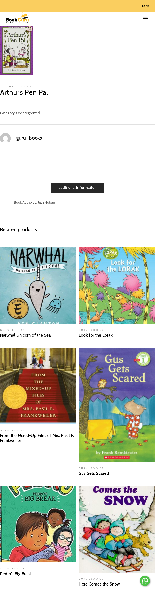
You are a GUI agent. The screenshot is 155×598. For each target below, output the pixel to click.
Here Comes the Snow (99, 584)
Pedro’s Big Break (16, 573)
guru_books (29, 138)
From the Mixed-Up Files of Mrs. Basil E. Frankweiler (37, 438)
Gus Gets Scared (94, 473)
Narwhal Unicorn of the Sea (25, 335)
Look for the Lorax (96, 335)
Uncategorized (28, 113)
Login (145, 6)
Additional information (78, 187)
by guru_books (16, 86)
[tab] (78, 188)
